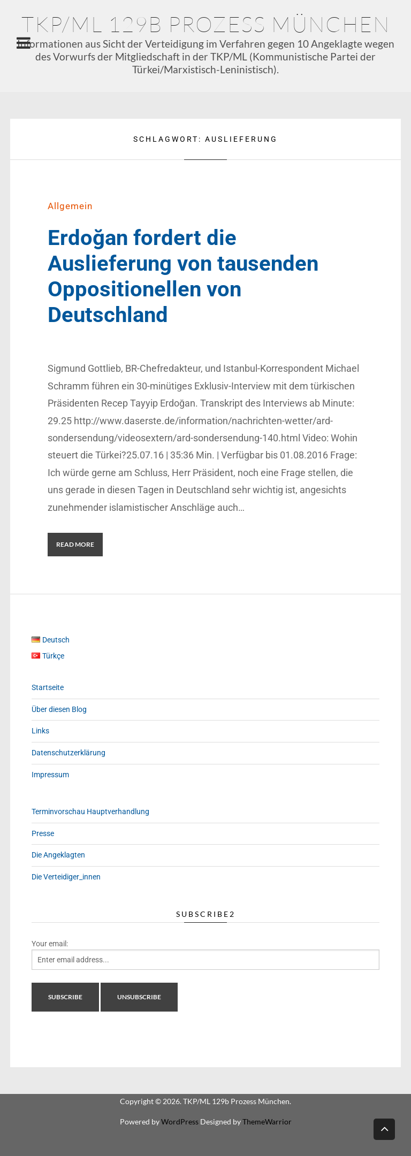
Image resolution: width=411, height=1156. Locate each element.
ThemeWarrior (267, 1121)
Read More (75, 544)
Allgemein (70, 206)
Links (40, 730)
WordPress (180, 1121)
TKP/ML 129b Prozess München (205, 24)
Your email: (50, 943)
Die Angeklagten (58, 855)
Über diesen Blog (59, 709)
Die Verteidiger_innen (66, 876)
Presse (43, 833)
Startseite (48, 687)
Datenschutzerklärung (68, 752)
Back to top (384, 1128)
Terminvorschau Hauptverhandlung (90, 811)
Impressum (50, 774)
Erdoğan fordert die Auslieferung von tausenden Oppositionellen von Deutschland (183, 276)
